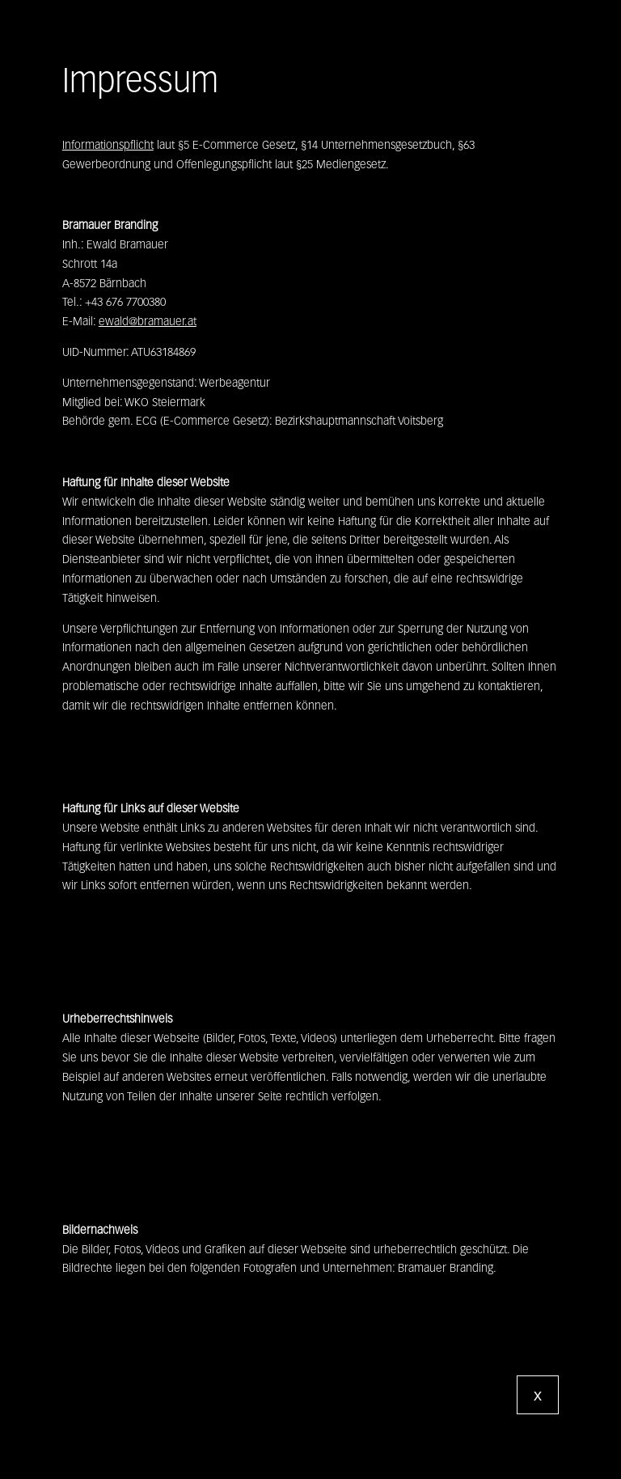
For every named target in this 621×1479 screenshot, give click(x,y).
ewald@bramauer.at (147, 321)
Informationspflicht (108, 145)
